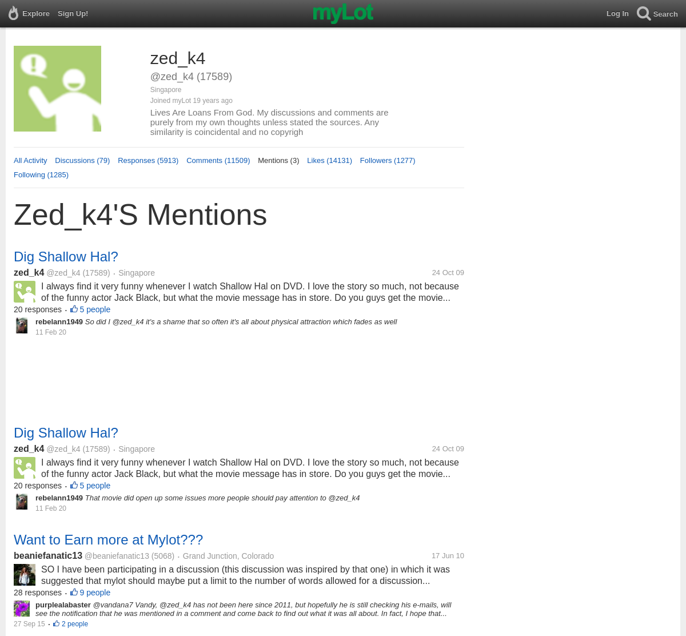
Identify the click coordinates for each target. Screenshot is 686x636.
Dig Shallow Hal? (66, 256)
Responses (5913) (148, 160)
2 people (75, 624)
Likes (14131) (329, 160)
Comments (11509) (218, 160)
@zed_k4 (63, 272)
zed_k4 (29, 272)
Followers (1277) (388, 160)
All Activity (30, 160)
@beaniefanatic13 (117, 556)
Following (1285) (41, 174)
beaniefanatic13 (48, 556)
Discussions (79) (82, 160)
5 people (95, 309)
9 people (95, 592)
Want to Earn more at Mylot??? (108, 539)
